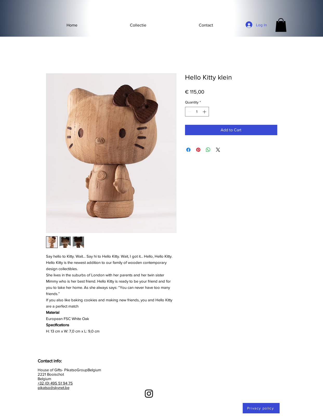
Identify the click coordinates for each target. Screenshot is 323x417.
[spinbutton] (197, 111)
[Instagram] (148, 393)
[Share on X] (218, 150)
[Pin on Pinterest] (198, 150)
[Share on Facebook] (188, 150)
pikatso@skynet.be (53, 387)
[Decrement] (189, 111)
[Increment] (205, 111)
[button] (138, 25)
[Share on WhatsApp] (208, 150)
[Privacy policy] (261, 408)
